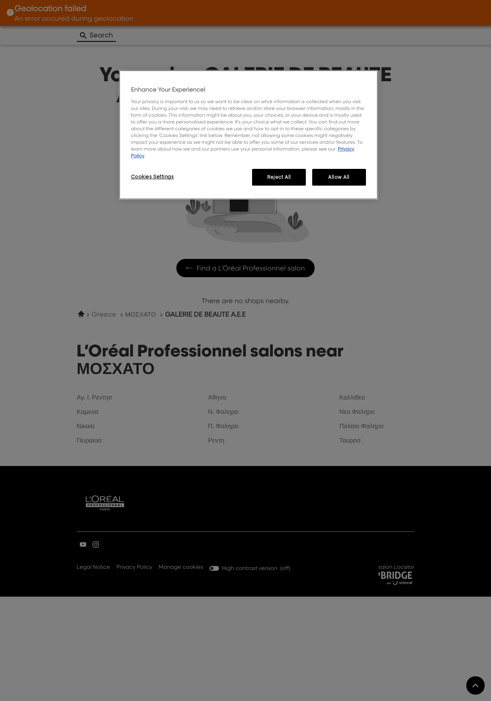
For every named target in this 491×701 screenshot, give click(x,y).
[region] (248, 135)
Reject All (279, 177)
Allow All (339, 177)
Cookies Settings (152, 177)
